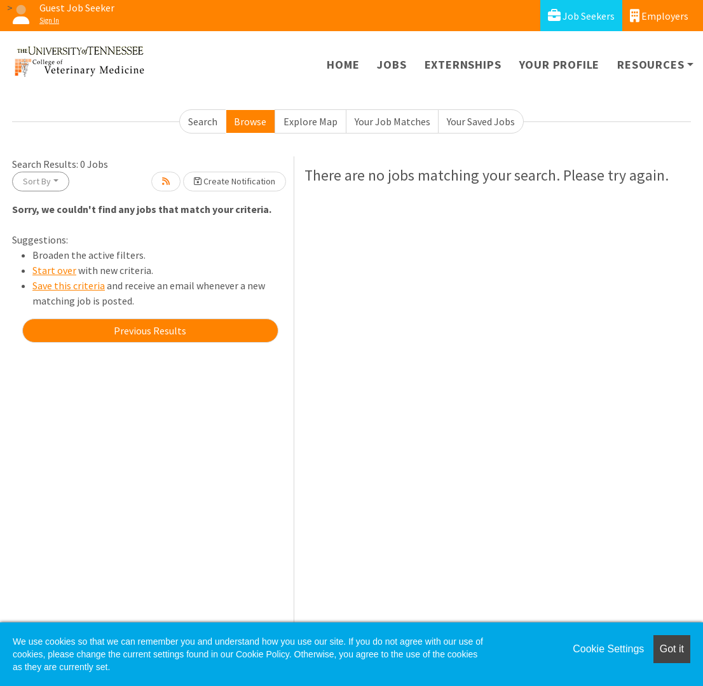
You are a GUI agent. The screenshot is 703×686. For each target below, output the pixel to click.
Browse (250, 121)
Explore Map (310, 121)
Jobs (391, 64)
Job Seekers (581, 16)
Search (202, 121)
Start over (54, 270)
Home (343, 64)
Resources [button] (650, 64)
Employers (659, 16)
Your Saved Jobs (481, 121)
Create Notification (234, 181)
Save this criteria (68, 285)
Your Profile (559, 64)
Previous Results (150, 330)
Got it (672, 648)
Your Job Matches (392, 121)
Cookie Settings (608, 648)
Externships (463, 64)
